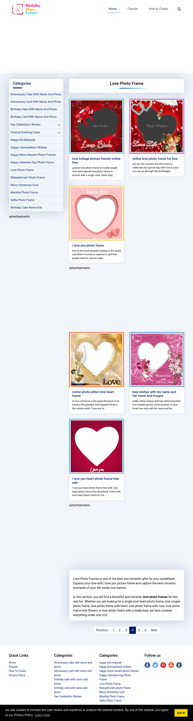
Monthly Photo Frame (24, 192)
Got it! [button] (181, 712)
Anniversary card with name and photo (36, 101)
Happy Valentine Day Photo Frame (32, 162)
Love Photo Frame (22, 170)
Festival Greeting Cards (25, 132)
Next (154, 630)
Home (113, 9)
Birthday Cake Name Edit (26, 207)
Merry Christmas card (24, 185)
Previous (102, 630)
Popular (133, 9)
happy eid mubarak (23, 140)
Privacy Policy (17, 675)
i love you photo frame (88, 245)
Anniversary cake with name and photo (36, 94)
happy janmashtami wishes (29, 147)
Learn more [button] (42, 715)
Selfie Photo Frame (23, 200)
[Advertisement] (96, 46)
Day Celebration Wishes (26, 124)
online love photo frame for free (155, 158)
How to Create (158, 9)
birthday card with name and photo (34, 117)
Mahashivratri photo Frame (28, 177)
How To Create (17, 670)
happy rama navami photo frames (33, 155)
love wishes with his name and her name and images (154, 394)
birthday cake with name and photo (34, 109)
